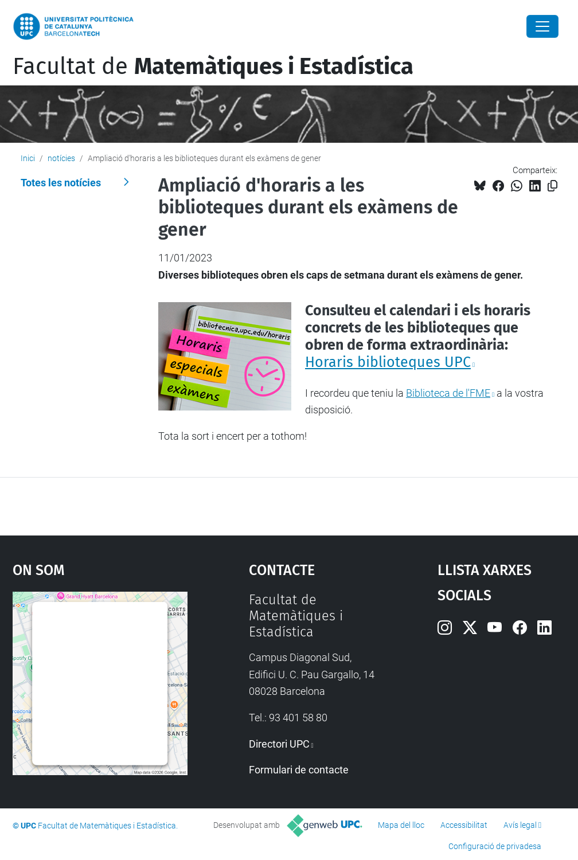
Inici (28, 158)
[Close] (542, 26)
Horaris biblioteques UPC (388, 362)
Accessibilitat (463, 825)
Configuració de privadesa (494, 846)
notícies (61, 158)
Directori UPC (279, 744)
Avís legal (520, 825)
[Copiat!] (552, 186)
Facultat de (213, 66)
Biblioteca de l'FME (448, 393)
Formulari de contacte (299, 770)
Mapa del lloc (401, 825)
